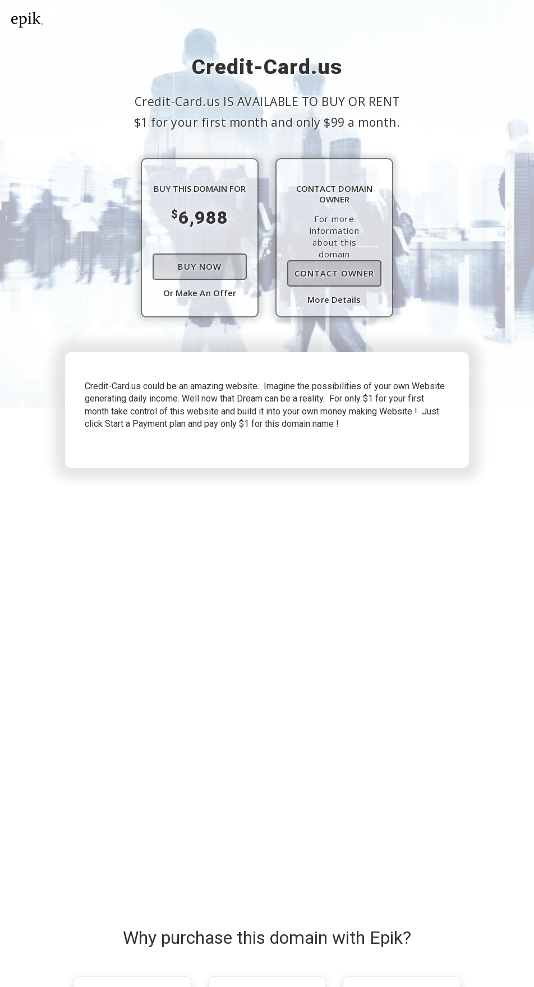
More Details (334, 299)
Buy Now (200, 266)
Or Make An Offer (200, 293)
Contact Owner (334, 273)
